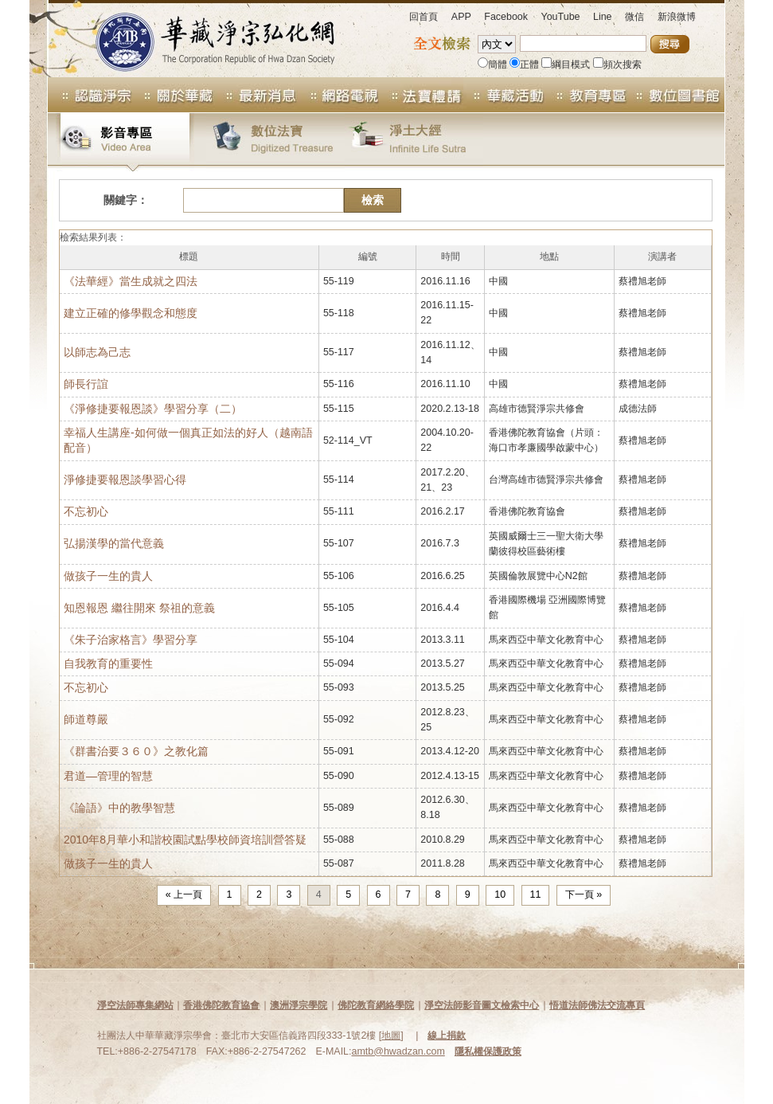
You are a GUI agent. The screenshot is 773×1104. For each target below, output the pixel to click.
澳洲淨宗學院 (298, 1005)
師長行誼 (86, 384)
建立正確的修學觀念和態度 (130, 313)
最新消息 (256, 94)
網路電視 (339, 94)
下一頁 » (583, 894)
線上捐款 (446, 1035)
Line (602, 16)
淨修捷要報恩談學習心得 (125, 479)
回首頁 (423, 16)
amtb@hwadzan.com (398, 1051)
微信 (634, 16)
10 (500, 894)
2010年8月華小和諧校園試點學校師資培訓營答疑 (185, 839)
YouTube (560, 16)
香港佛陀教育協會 (221, 1005)
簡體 (492, 64)
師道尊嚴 (86, 719)
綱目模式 (565, 64)
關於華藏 (173, 94)
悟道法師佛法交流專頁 (597, 1005)
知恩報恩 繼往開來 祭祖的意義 (139, 607)
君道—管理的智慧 (108, 775)
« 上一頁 (184, 894)
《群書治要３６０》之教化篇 (136, 751)
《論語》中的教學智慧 (119, 807)
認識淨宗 (90, 94)
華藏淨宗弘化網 (199, 38)
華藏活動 (504, 94)
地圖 (390, 1035)
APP (461, 16)
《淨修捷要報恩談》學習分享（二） (153, 408)
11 (535, 894)
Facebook (506, 16)
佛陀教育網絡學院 (376, 1005)
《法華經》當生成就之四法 (130, 281)
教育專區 (587, 94)
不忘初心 (86, 511)
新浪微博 (677, 16)
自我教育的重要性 (108, 663)
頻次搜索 (617, 64)
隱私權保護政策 (488, 1051)
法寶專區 (422, 94)
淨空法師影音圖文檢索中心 (481, 1005)
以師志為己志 (97, 352)
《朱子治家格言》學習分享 (130, 639)
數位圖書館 (676, 94)
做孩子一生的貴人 (108, 576)
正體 (524, 64)
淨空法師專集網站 (135, 1005)
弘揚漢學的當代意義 (114, 543)
